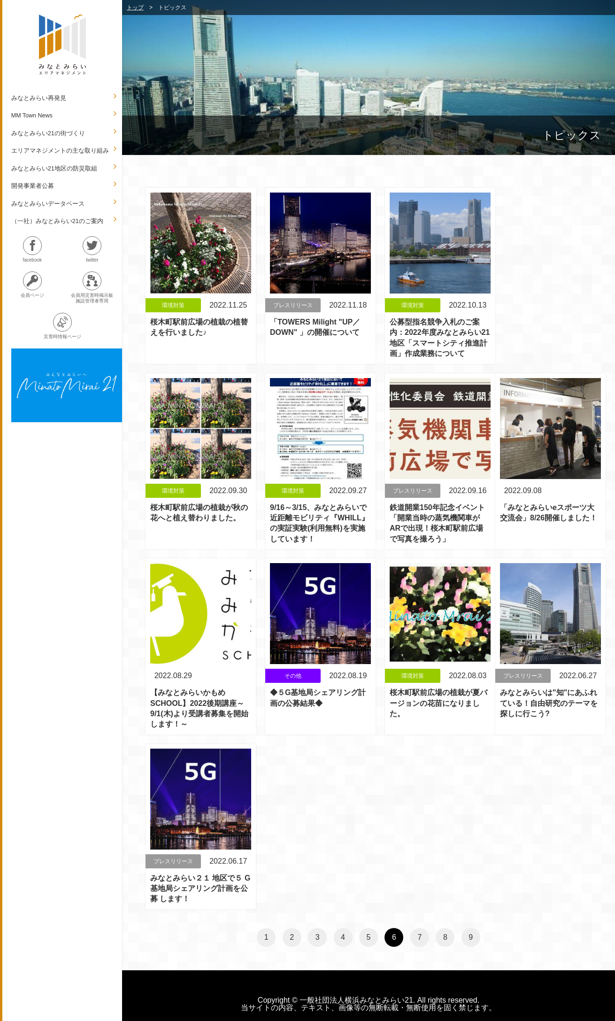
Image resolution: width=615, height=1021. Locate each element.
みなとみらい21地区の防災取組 (54, 168)
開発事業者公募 (32, 186)
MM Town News (32, 115)
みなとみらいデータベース (48, 204)
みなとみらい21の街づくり (48, 133)
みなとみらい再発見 (38, 98)
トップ (135, 7)
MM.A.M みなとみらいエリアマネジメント (62, 44)
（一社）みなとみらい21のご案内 (57, 221)
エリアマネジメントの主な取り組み (60, 150)
